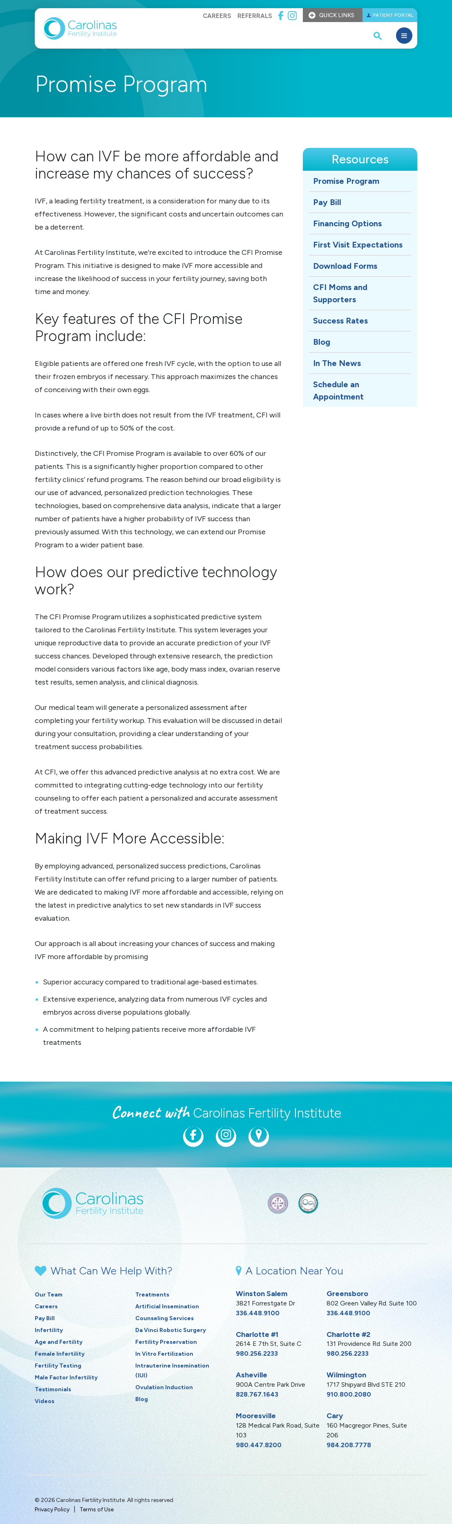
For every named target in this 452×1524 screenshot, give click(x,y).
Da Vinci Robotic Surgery (170, 1330)
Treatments (152, 1294)
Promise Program (346, 181)
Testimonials (53, 1389)
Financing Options (347, 223)
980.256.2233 (257, 1353)
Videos (44, 1401)
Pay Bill (327, 202)
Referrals (254, 16)
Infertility (49, 1330)
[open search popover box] (378, 35)
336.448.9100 (258, 1313)
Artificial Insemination (167, 1306)
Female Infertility (60, 1353)
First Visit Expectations (358, 245)
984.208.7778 (349, 1445)
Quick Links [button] (336, 15)
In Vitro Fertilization (164, 1353)
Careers (217, 16)
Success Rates (340, 321)
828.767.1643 (257, 1394)
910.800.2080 (349, 1394)
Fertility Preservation (166, 1342)
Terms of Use (97, 1509)
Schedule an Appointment (338, 390)
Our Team (49, 1294)
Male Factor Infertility (66, 1377)
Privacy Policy (52, 1509)
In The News (337, 363)
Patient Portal (393, 15)
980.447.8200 (259, 1445)
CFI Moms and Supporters (340, 293)
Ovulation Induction (164, 1387)
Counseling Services (164, 1318)
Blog (321, 342)
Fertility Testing (58, 1365)
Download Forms (345, 266)
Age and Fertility (59, 1342)
